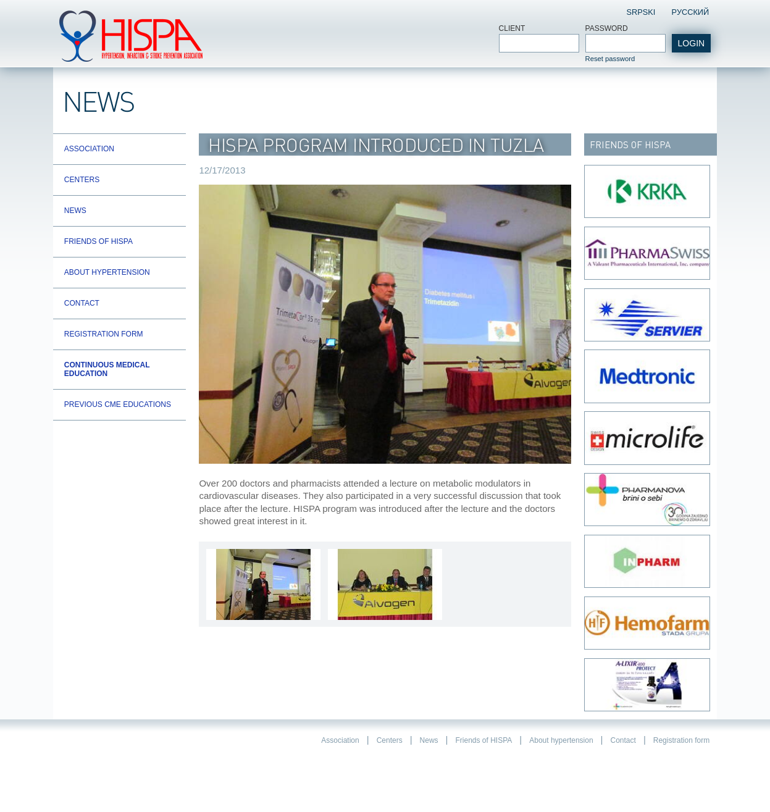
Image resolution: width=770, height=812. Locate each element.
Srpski (641, 12)
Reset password (610, 58)
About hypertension (107, 272)
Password (606, 28)
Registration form (103, 334)
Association (89, 148)
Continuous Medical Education (106, 369)
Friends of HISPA (98, 241)
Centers (81, 179)
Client (512, 28)
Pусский (690, 12)
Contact (81, 303)
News (75, 210)
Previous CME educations (117, 404)
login (691, 43)
